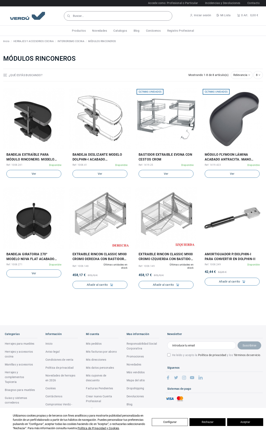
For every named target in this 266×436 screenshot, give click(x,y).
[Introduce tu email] (201, 345)
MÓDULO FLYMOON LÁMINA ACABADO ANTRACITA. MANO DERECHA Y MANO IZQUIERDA (228, 157)
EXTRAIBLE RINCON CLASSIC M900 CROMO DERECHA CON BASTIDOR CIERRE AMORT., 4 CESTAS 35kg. (100, 256)
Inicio (48, 343)
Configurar (170, 422)
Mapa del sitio (136, 380)
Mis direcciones (96, 359)
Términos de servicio (247, 355)
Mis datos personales (100, 367)
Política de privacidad (212, 355)
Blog (130, 404)
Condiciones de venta (59, 359)
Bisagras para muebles (20, 390)
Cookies (50, 388)
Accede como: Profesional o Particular (173, 3)
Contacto (253, 3)
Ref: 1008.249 (213, 264)
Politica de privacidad (59, 367)
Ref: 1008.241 (14, 165)
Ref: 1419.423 (213, 165)
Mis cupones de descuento (96, 378)
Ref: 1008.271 (14, 264)
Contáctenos (53, 396)
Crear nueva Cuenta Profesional (99, 399)
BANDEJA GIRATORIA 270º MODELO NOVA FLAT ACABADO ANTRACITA (30, 256)
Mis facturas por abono (101, 351)
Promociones (135, 356)
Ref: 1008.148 (81, 266)
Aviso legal (52, 351)
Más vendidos (136, 372)
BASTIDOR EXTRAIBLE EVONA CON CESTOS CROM (165, 157)
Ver (34, 173)
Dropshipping (135, 388)
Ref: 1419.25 (146, 165)
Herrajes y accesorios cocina (19, 354)
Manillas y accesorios (19, 364)
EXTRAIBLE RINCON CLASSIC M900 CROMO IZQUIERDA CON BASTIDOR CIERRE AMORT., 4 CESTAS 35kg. (166, 256)
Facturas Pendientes (99, 388)
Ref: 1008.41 (80, 165)
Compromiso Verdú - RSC (58, 407)
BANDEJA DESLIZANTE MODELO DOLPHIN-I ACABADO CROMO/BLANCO (97, 157)
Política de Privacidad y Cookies (98, 428)
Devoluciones (135, 396)
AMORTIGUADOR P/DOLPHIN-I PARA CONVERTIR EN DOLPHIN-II (230, 256)
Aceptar (245, 422)
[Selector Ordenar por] (242, 75)
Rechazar (208, 422)
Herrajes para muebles (19, 343)
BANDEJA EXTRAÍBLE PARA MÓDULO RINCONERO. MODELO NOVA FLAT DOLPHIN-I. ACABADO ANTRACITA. (32, 157)
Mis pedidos (94, 343)
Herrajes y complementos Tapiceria (14, 377)
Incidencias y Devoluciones (222, 3)
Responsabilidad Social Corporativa (142, 346)
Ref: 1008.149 (147, 266)
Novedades (134, 364)
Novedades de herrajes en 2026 (60, 378)
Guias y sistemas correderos (16, 400)
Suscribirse (249, 345)
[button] (79, 31)
